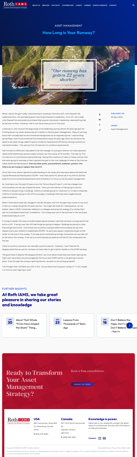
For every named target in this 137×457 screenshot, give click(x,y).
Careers (87, 5)
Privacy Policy (116, 448)
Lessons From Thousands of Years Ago (74, 323)
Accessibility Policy (104, 448)
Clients (79, 5)
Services (45, 5)
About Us (36, 5)
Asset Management (68, 25)
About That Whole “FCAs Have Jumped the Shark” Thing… (27, 323)
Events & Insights (100, 5)
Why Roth (55, 5)
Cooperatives (68, 5)
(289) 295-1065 (69, 437)
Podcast (113, 5)
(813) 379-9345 (41, 434)
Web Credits (126, 448)
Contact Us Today (82, 386)
